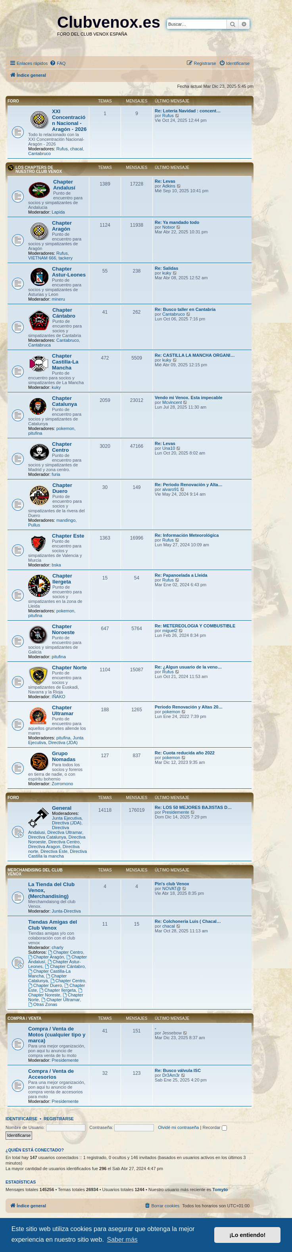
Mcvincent (172, 402)
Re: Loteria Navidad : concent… (188, 110)
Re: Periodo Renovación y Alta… (189, 484)
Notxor (168, 227)
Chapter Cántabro (63, 313)
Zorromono (62, 783)
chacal (76, 148)
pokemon (65, 428)
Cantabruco (39, 153)
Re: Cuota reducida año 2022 (185, 752)
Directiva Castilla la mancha (57, 853)
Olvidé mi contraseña (178, 1127)
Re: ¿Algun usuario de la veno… (188, 667)
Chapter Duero (62, 488)
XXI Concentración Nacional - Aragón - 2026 (69, 120)
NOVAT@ (171, 888)
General (61, 808)
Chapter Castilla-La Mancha (65, 362)
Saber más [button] (122, 1239)
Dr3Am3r (171, 1075)
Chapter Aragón (62, 226)
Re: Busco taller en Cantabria (185, 309)
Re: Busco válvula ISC (178, 1070)
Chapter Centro (62, 447)
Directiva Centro (64, 841)
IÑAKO (58, 696)
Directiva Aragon (44, 846)
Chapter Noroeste (63, 629)
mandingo (65, 520)
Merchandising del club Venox (35, 872)
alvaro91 (170, 489)
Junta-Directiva (66, 911)
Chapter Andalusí (64, 185)
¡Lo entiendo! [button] (247, 1235)
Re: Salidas (166, 268)
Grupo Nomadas (63, 756)
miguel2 (170, 630)
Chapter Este (68, 536)
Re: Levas (165, 181)
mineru (58, 299)
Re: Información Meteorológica (187, 535)
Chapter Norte (69, 668)
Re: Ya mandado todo (177, 222)
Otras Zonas (42, 1004)
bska (56, 565)
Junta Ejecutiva (67, 818)
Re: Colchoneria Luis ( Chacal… (188, 921)
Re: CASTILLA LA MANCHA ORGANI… (195, 355)
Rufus (62, 148)
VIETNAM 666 (42, 258)
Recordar (214, 1127)
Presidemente (175, 812)
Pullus (34, 525)
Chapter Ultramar (62, 710)
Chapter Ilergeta (62, 579)
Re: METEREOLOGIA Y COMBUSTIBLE (195, 625)
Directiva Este (53, 851)
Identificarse (22, 1118)
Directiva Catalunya (47, 837)
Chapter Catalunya (64, 401)
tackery (65, 258)
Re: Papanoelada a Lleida (181, 575)
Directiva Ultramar (64, 832)
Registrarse (59, 1118)
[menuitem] (57, 63)
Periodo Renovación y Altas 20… (189, 707)
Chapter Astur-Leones (69, 272)
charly (57, 947)
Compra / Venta (25, 1018)
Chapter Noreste (55, 992)
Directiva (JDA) (63, 742)
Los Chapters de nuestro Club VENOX (38, 169)
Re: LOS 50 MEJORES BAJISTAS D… (193, 807)
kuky (166, 273)
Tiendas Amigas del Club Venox (52, 925)
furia (56, 474)
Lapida (58, 212)
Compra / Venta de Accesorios (51, 1074)
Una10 (168, 448)
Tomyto (220, 1189)
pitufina (35, 433)
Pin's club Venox (172, 883)
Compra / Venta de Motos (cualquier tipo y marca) (56, 1035)
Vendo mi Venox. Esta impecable (189, 397)
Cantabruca (39, 345)
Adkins (168, 186)
